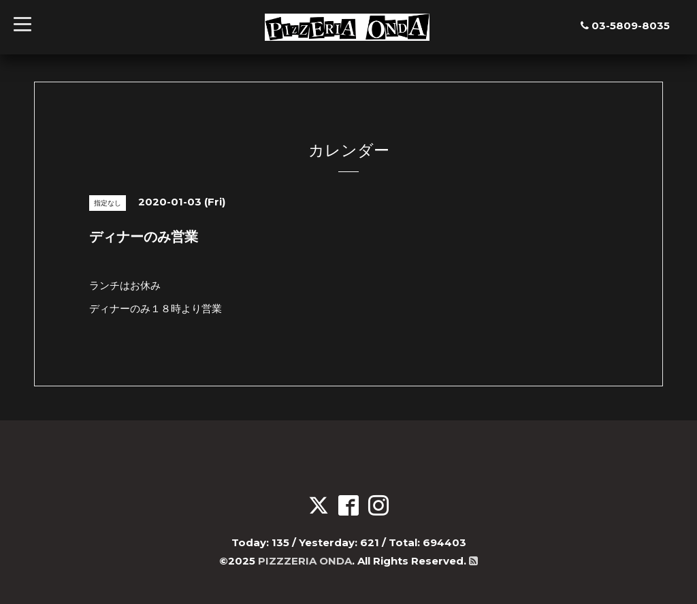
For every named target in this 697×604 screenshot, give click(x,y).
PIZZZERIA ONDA (305, 560)
